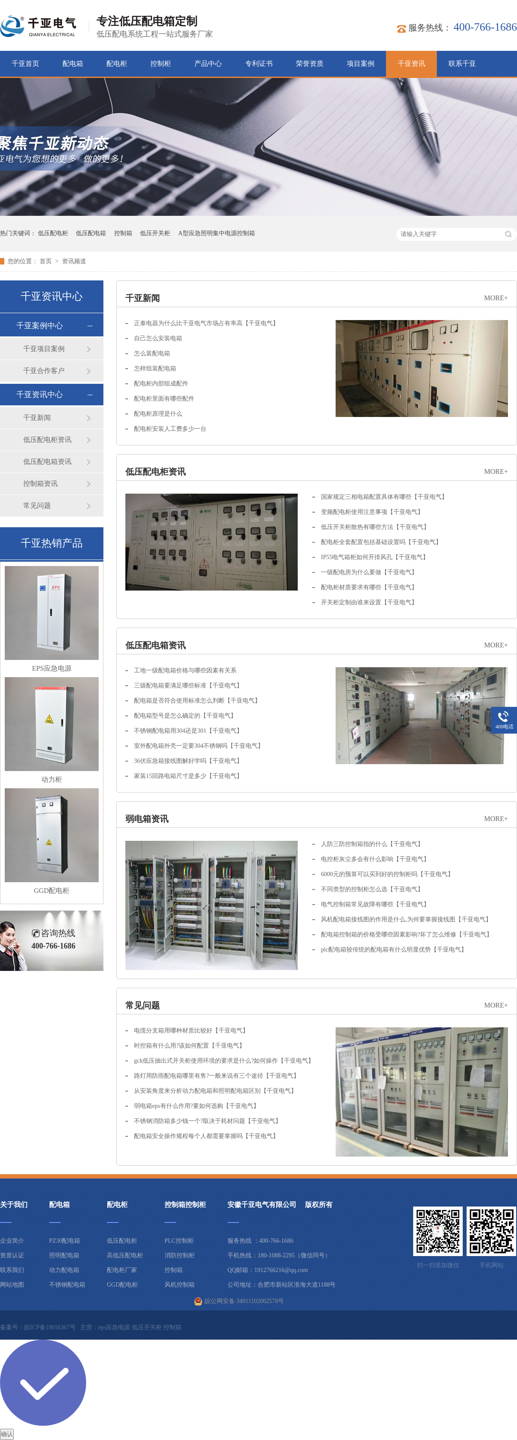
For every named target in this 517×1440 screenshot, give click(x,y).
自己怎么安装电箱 (158, 338)
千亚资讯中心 (39, 394)
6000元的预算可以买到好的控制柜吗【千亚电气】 (387, 874)
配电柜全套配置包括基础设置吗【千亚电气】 (381, 542)
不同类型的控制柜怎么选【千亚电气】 (372, 889)
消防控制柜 (180, 1255)
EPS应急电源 (52, 668)
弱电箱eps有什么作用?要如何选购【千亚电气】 (196, 1106)
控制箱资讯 (40, 483)
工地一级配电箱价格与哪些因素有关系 (185, 670)
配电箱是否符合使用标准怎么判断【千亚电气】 (197, 700)
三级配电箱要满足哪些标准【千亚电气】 (188, 685)
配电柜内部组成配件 (161, 383)
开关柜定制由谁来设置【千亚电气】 (369, 602)
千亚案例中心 (39, 325)
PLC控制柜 (179, 1241)
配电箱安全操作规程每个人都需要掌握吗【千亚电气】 (206, 1136)
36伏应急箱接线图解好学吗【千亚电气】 (188, 761)
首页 (46, 261)
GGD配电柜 (52, 890)
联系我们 (12, 1270)
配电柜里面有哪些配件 (164, 398)
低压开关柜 (155, 233)
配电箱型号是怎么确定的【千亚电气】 (185, 715)
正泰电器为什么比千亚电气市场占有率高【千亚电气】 (206, 323)
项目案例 (360, 63)
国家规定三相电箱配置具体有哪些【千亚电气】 (384, 497)
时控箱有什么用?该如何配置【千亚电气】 (189, 1045)
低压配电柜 (53, 233)
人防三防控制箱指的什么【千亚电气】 (372, 844)
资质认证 (12, 1255)
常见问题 (142, 1005)
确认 (7, 1434)
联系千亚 (462, 63)
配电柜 (116, 63)
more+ (496, 298)
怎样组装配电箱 (155, 368)
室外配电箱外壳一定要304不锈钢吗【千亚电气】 (199, 746)
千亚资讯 (411, 63)
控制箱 (123, 233)
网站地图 (12, 1284)
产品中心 (208, 63)
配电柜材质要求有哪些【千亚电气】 (369, 587)
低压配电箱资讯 (155, 645)
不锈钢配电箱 (67, 1284)
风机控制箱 (180, 1284)
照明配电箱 (64, 1255)
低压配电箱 (91, 233)
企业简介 (12, 1241)
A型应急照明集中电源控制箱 (216, 233)
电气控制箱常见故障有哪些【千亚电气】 (375, 904)
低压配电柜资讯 (155, 471)
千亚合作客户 (44, 370)
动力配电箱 (64, 1270)
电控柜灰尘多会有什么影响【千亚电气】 (375, 859)
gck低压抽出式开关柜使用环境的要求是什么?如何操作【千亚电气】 (224, 1060)
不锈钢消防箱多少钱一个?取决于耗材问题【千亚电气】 (207, 1121)
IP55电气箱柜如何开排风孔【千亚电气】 (375, 557)
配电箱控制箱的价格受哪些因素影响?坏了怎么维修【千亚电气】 (406, 934)
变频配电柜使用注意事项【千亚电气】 (372, 512)
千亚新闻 (142, 298)
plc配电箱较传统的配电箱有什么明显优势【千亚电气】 (394, 949)
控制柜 (160, 63)
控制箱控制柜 (185, 1204)
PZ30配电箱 (64, 1241)
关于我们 (14, 1204)
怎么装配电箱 (152, 353)
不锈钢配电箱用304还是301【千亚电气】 (188, 731)
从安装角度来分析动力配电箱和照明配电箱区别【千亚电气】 (215, 1091)
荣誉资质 (310, 63)
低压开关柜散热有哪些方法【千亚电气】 (375, 527)
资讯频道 (74, 261)
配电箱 (72, 63)
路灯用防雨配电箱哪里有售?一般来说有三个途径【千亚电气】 (216, 1076)
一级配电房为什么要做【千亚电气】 (369, 572)
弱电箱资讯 (146, 819)
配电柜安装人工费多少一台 (170, 429)
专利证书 (259, 63)
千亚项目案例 (44, 348)
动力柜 (51, 779)
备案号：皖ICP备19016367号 (38, 1327)
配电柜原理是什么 (158, 414)
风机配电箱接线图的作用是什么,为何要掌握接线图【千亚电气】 (406, 919)
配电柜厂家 (122, 1270)
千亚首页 (25, 63)
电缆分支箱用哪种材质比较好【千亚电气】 (191, 1030)
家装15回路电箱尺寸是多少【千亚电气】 (188, 776)
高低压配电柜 (125, 1255)
